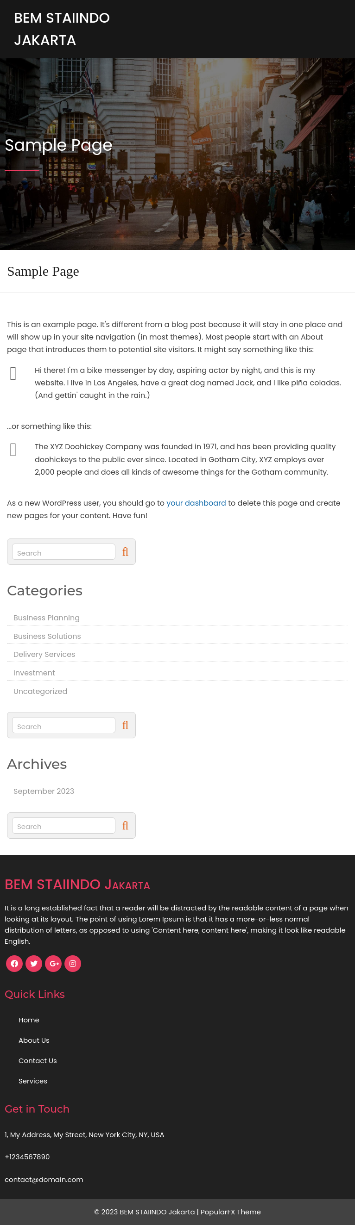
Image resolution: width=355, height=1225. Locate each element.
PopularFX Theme (231, 1212)
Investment (34, 673)
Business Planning (46, 617)
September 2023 (43, 791)
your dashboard (196, 503)
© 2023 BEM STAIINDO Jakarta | (147, 1212)
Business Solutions (47, 636)
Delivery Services (44, 654)
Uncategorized (40, 691)
